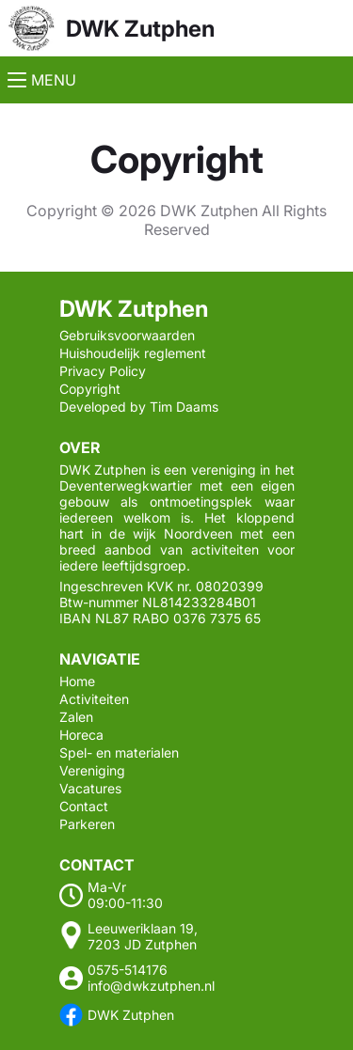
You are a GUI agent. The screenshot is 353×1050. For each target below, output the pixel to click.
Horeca (81, 735)
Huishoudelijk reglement (132, 353)
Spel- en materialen (119, 752)
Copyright (89, 389)
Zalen (76, 717)
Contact (83, 806)
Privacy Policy (102, 371)
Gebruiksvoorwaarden (127, 335)
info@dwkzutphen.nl (151, 986)
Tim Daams (184, 407)
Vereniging (92, 770)
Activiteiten (94, 699)
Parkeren (87, 824)
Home (77, 681)
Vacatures (90, 788)
